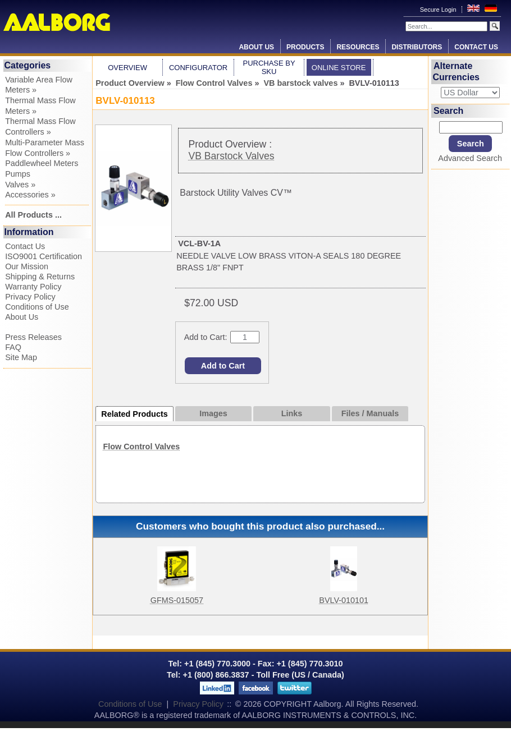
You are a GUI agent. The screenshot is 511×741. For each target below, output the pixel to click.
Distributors (416, 47)
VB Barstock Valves (231, 156)
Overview (127, 67)
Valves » (20, 184)
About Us (256, 47)
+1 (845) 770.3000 (216, 663)
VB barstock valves (300, 83)
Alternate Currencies (456, 71)
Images (213, 413)
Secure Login (439, 9)
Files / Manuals (370, 413)
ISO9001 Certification (43, 256)
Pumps (17, 173)
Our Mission (26, 266)
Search (448, 111)
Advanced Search (470, 158)
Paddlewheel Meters (41, 163)
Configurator (198, 67)
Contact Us (476, 47)
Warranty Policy (33, 286)
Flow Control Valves (214, 83)
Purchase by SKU (269, 67)
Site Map (21, 357)
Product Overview (129, 83)
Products (305, 47)
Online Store (339, 67)
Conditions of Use (37, 306)
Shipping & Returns (40, 276)
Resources (357, 47)
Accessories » (30, 194)
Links (292, 413)
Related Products (134, 413)
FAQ (13, 347)
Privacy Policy (30, 296)
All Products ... (33, 214)
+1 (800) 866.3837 (216, 674)
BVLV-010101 (343, 600)
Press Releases (33, 337)
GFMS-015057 (176, 600)
